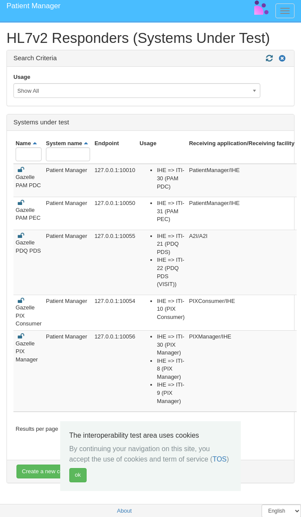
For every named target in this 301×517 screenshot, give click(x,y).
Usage (21, 77)
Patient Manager (33, 6)
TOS (220, 459)
